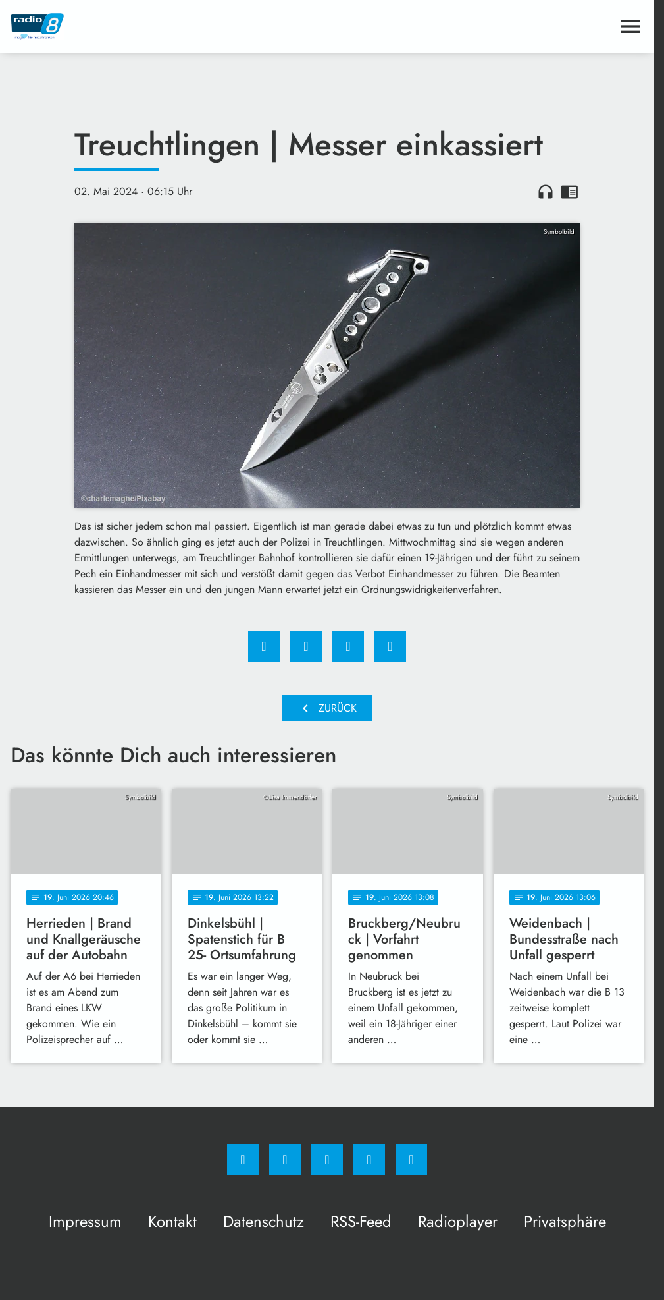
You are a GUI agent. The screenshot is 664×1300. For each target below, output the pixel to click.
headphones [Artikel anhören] (545, 192)
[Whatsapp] (327, 1159)
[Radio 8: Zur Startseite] (169, 26)
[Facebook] (243, 1159)
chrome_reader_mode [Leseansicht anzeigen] (569, 192)
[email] (411, 1159)
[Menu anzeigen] (630, 26)
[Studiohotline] (369, 1159)
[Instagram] (285, 1159)
